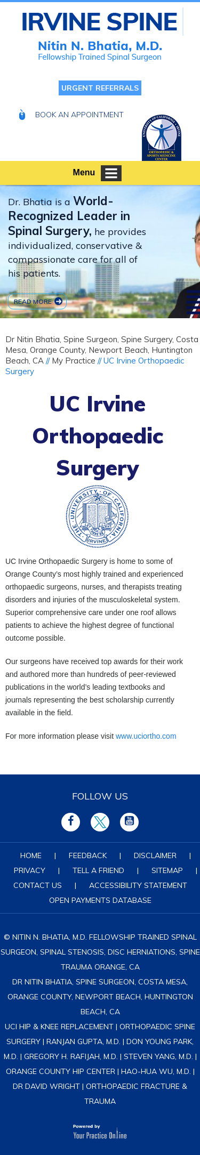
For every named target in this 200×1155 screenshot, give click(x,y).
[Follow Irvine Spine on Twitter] (100, 822)
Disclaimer (155, 855)
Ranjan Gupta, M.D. (83, 1041)
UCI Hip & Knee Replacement (59, 1026)
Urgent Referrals (100, 88)
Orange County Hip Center (60, 1071)
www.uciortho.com (146, 736)
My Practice (73, 361)
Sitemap (167, 870)
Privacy (29, 870)
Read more (33, 301)
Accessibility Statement (138, 885)
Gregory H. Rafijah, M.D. (71, 1056)
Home (31, 855)
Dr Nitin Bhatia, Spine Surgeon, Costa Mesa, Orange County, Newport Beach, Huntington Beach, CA (100, 996)
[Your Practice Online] (100, 1130)
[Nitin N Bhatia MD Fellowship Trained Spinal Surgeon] (102, 21)
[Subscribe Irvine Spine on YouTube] (129, 822)
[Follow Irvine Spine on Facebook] (70, 822)
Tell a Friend (98, 870)
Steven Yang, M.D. (158, 1056)
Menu (97, 173)
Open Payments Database (100, 900)
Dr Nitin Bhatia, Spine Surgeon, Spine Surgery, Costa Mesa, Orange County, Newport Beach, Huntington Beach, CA (101, 350)
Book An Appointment (79, 114)
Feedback (88, 855)
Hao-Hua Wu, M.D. (156, 1071)
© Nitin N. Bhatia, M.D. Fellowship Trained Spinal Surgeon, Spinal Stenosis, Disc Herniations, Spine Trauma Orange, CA (100, 952)
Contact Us (37, 885)
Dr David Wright (46, 1086)
